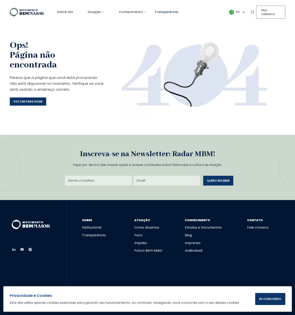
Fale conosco (268, 12)
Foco (138, 235)
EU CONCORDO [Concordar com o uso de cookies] (270, 299)
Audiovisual (193, 250)
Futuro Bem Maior (148, 250)
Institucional (91, 227)
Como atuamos (146, 227)
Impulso (140, 243)
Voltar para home (28, 101)
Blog (188, 235)
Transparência (166, 12)
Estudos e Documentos (203, 227)
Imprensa (192, 243)
